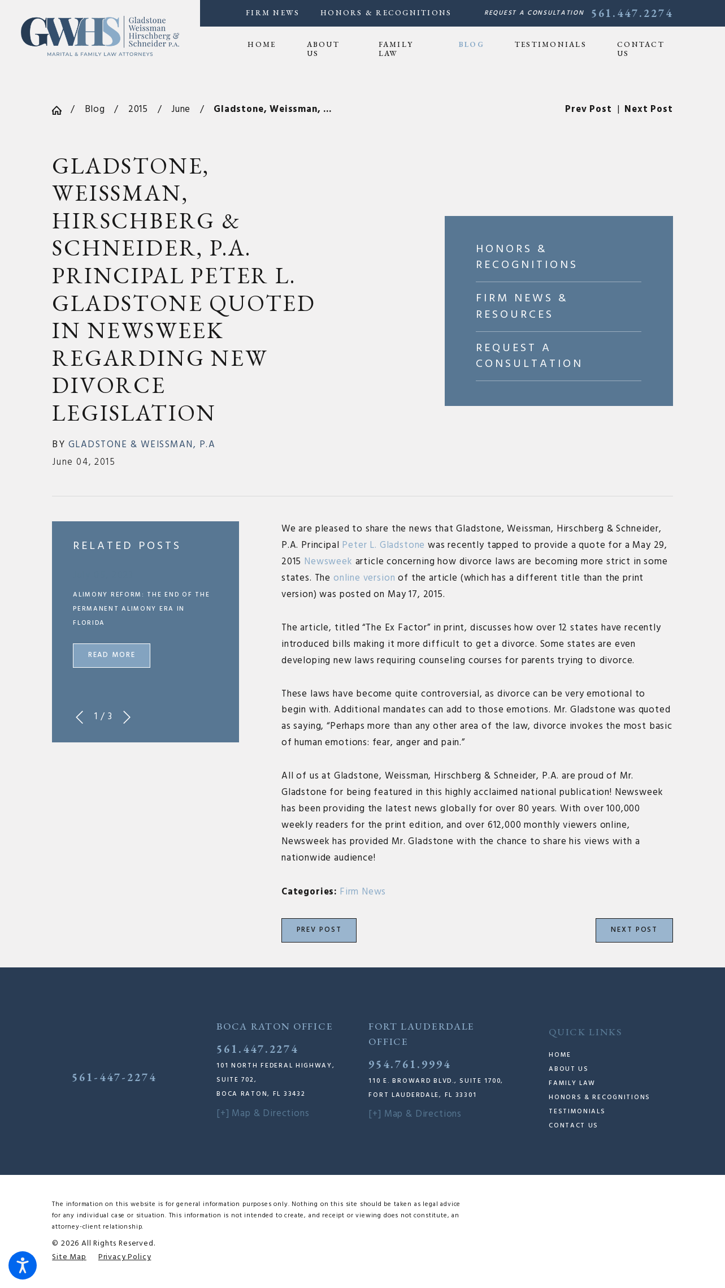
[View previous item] (79, 717)
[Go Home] (61, 110)
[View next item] (126, 717)
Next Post (634, 930)
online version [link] (364, 578)
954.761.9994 (409, 1064)
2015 (138, 109)
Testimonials (577, 1112)
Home (560, 1055)
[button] (22, 1265)
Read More (112, 655)
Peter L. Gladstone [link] (383, 545)
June (180, 109)
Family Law (572, 1083)
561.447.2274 (632, 13)
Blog (95, 109)
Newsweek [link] (328, 562)
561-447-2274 (114, 1077)
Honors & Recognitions (386, 13)
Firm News (272, 13)
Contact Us (573, 1126)
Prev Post (319, 930)
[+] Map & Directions (263, 1114)
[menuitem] (269, 45)
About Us (569, 1069)
